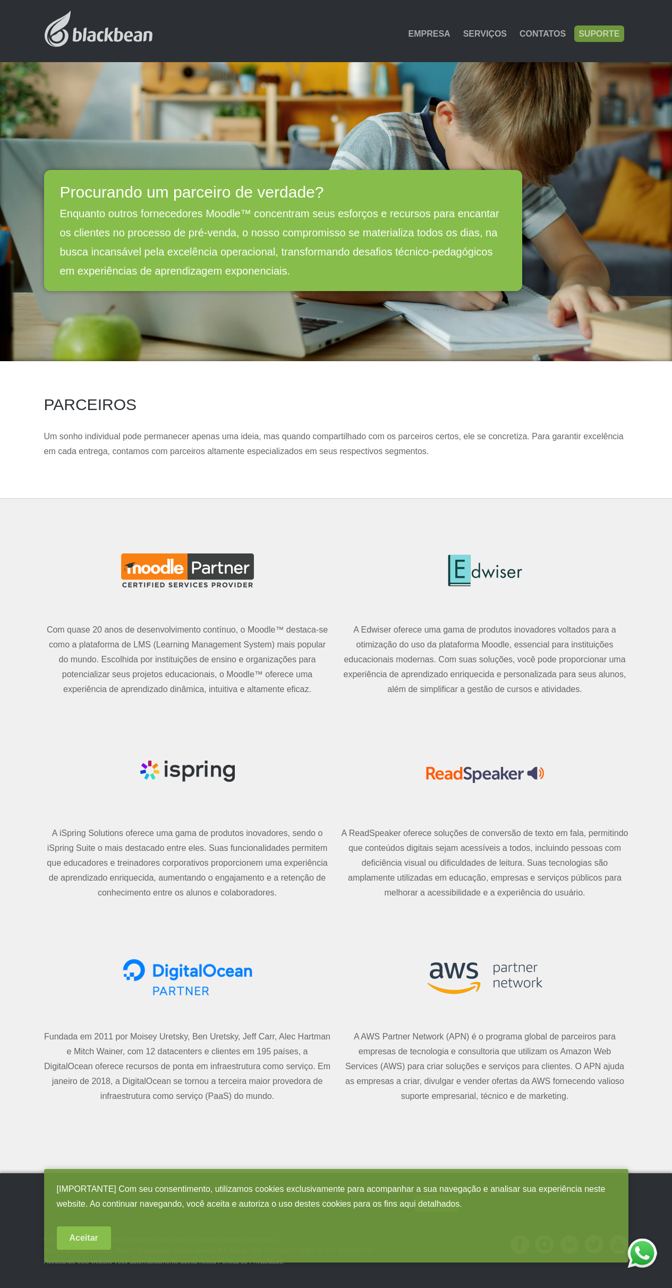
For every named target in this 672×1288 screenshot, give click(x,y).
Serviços (485, 33)
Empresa (429, 33)
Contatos (543, 33)
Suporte (599, 33)
